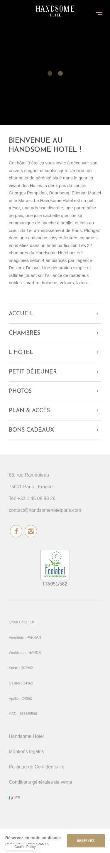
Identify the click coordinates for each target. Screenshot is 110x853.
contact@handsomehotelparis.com (45, 510)
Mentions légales (26, 751)
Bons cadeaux (31, 430)
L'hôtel (21, 353)
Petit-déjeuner (33, 372)
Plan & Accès (29, 411)
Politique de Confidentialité (36, 766)
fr (17, 798)
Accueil (21, 314)
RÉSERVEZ (86, 841)
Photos (20, 391)
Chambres (24, 333)
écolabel (55, 564)
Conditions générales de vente (40, 782)
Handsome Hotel (26, 736)
